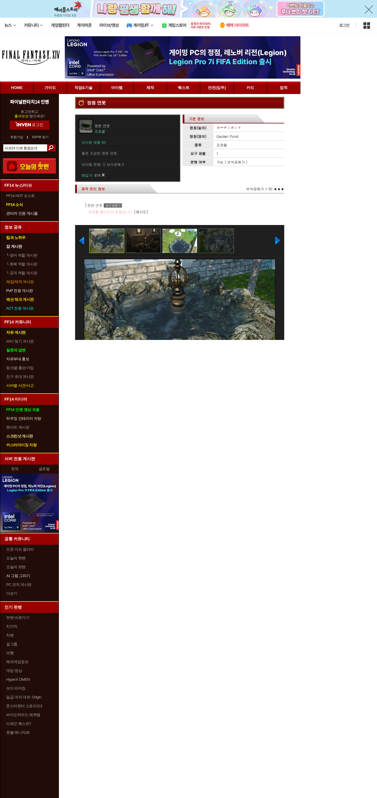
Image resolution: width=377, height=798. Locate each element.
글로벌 (44, 469)
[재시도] (141, 211)
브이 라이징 (16, 688)
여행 (10, 653)
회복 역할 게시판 (21, 264)
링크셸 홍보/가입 (20, 368)
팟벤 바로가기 (17, 617)
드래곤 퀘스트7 (18, 724)
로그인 (344, 25)
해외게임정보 (17, 662)
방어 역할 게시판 (21, 255)
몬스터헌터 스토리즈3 (24, 706)
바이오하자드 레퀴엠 (23, 715)
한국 (15, 469)
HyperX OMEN (18, 679)
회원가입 (16, 137)
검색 (51, 147)
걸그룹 (11, 644)
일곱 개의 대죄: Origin (23, 697)
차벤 (10, 635)
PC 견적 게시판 (19, 584)
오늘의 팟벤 (16, 567)
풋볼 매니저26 (17, 732)
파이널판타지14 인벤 (29, 101)
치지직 (11, 626)
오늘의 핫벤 (16, 558)
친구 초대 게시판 (20, 377)
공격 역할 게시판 (21, 273)
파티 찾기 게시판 (20, 341)
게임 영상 (14, 671)
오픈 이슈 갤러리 (20, 549)
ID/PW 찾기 (40, 137)
